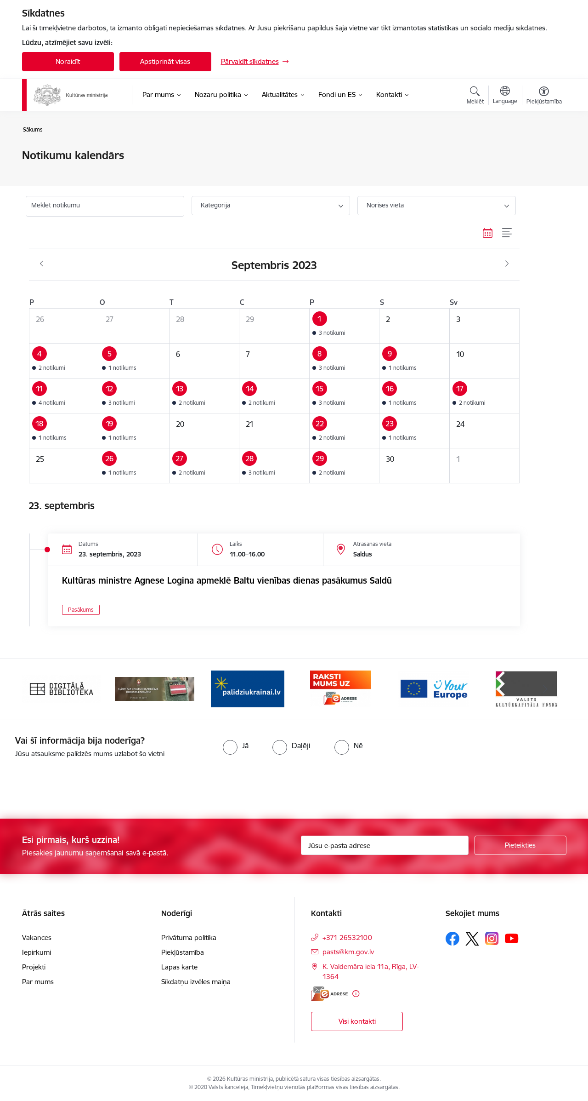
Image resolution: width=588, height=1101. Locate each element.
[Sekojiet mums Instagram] (492, 938)
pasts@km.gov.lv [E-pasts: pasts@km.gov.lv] (348, 951)
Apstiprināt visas (165, 61)
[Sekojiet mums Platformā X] (472, 939)
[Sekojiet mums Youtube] (512, 938)
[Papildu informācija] (355, 993)
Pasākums (81, 609)
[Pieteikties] (520, 845)
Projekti (33, 967)
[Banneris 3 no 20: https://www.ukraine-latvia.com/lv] (247, 688)
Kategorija (215, 205)
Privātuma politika (188, 937)
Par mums (38, 981)
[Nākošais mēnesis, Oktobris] (507, 264)
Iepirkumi (36, 952)
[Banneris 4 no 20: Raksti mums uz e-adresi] (340, 688)
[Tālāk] (545, 689)
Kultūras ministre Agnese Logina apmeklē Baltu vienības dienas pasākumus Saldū (227, 580)
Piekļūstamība (182, 952)
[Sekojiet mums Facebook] (452, 939)
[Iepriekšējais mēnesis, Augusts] (41, 264)
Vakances (36, 937)
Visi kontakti (357, 1021)
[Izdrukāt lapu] (543, 151)
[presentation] (77, 785)
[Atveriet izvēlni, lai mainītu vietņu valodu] (505, 96)
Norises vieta (385, 205)
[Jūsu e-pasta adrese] (385, 845)
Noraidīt (68, 61)
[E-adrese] (329, 993)
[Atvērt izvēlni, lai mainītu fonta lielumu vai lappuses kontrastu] (544, 97)
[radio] (236, 745)
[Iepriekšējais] (43, 689)
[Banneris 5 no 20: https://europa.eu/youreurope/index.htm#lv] (433, 688)
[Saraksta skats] (507, 233)
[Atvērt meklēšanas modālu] (475, 97)
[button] (344, 326)
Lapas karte (179, 967)
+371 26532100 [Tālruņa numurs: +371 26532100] (347, 937)
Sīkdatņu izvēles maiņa (196, 981)
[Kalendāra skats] (488, 233)
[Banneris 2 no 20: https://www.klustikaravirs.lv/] (154, 688)
